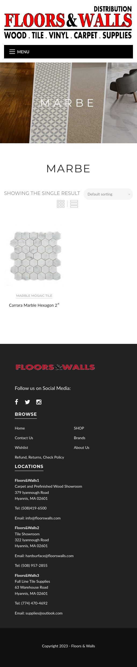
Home (20, 428)
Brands (79, 437)
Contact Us (24, 437)
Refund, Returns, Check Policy (39, 457)
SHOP (79, 428)
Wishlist (21, 447)
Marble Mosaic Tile (34, 296)
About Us (81, 447)
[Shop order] (108, 194)
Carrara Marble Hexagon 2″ (34, 305)
